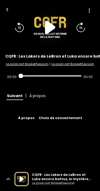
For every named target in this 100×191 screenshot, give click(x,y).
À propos (26, 118)
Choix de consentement (60, 118)
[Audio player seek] (50, 76)
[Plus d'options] (89, 10)
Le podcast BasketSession (27, 64)
